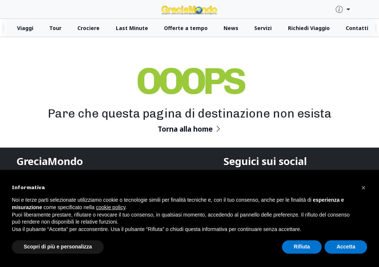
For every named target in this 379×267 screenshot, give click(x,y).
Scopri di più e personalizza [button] (58, 247)
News (231, 28)
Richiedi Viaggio (309, 28)
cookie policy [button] (110, 207)
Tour (55, 28)
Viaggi (25, 28)
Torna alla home (190, 129)
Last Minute (132, 28)
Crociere (88, 28)
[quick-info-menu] (343, 10)
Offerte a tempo (186, 28)
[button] (363, 188)
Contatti (357, 28)
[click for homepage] (189, 9)
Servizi (263, 28)
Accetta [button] (345, 247)
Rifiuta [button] (302, 247)
